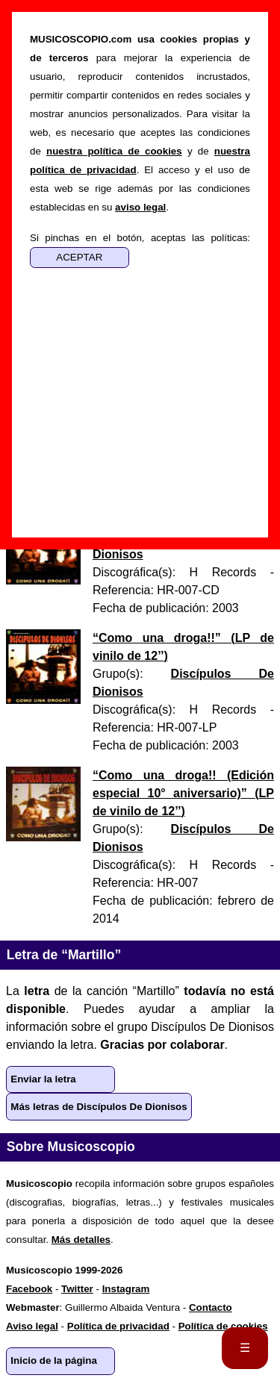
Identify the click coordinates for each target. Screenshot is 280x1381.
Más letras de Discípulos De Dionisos (98, 1106)
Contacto (210, 1307)
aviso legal (140, 207)
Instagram (126, 1288)
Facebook (29, 1288)
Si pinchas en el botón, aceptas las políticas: (140, 237)
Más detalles (81, 1239)
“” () (183, 793)
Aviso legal (32, 1326)
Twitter (77, 1288)
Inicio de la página (53, 1360)
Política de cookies (223, 1326)
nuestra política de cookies (114, 151)
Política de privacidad (118, 1326)
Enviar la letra (42, 1079)
